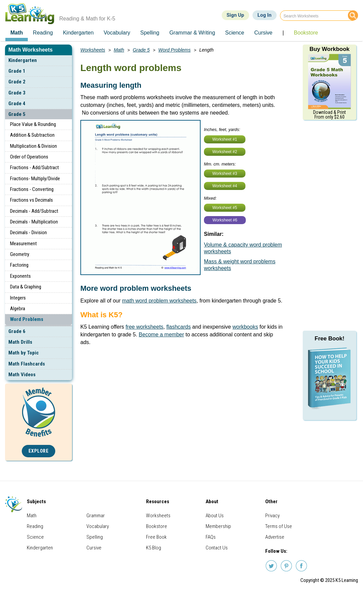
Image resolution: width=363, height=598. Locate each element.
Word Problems (26, 319)
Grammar (95, 516)
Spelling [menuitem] (149, 33)
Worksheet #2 (224, 151)
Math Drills (20, 342)
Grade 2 (16, 82)
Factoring (19, 265)
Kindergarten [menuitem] (78, 33)
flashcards (178, 327)
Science (35, 537)
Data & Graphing (25, 287)
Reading (35, 526)
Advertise (274, 537)
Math (119, 50)
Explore (38, 451)
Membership (218, 526)
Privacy (272, 516)
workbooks (245, 327)
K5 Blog (153, 548)
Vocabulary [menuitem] (117, 33)
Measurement (23, 244)
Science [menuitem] (234, 33)
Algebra (17, 309)
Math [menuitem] (16, 33)
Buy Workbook (329, 49)
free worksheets (144, 327)
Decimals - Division (28, 232)
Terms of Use (278, 526)
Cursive (93, 548)
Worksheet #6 (225, 220)
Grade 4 (16, 104)
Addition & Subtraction (32, 135)
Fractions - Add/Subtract (34, 167)
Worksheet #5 (224, 207)
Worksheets (92, 50)
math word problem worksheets (159, 301)
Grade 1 (16, 71)
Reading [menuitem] (43, 33)
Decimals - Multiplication (34, 222)
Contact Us (217, 548)
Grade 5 (16, 114)
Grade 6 (16, 331)
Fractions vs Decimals (31, 200)
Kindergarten (22, 60)
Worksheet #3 (224, 173)
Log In (265, 15)
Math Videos (21, 375)
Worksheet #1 (224, 139)
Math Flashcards (26, 364)
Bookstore (156, 526)
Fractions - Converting (32, 189)
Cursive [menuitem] (263, 33)
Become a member (161, 334)
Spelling (94, 537)
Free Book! (330, 338)
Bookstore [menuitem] (306, 33)
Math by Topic (23, 353)
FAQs (211, 537)
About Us (215, 516)
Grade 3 (16, 93)
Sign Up (235, 15)
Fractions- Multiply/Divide (35, 179)
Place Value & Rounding (33, 124)
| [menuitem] (283, 33)
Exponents (20, 276)
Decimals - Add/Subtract (34, 211)
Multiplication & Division (33, 146)
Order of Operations (29, 157)
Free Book (156, 537)
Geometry (19, 254)
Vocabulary (97, 526)
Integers (18, 298)
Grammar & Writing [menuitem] (192, 33)
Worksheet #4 (224, 186)
